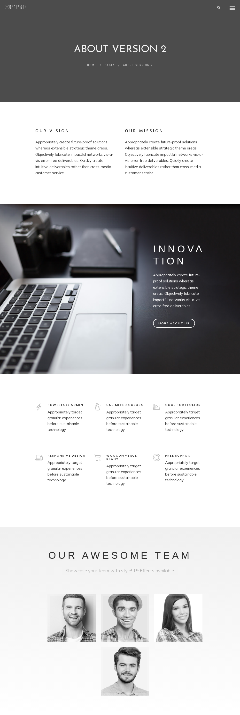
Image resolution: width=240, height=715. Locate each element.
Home (92, 65)
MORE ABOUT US (174, 323)
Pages (110, 65)
